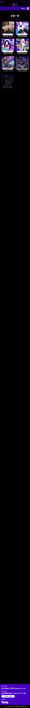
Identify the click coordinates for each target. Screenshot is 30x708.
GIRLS (23, 8)
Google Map (8, 696)
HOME (3, 8)
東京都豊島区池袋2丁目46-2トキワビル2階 (13, 693)
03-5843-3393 (13, 688)
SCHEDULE (9, 8)
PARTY (17, 8)
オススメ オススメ (4, 5)
